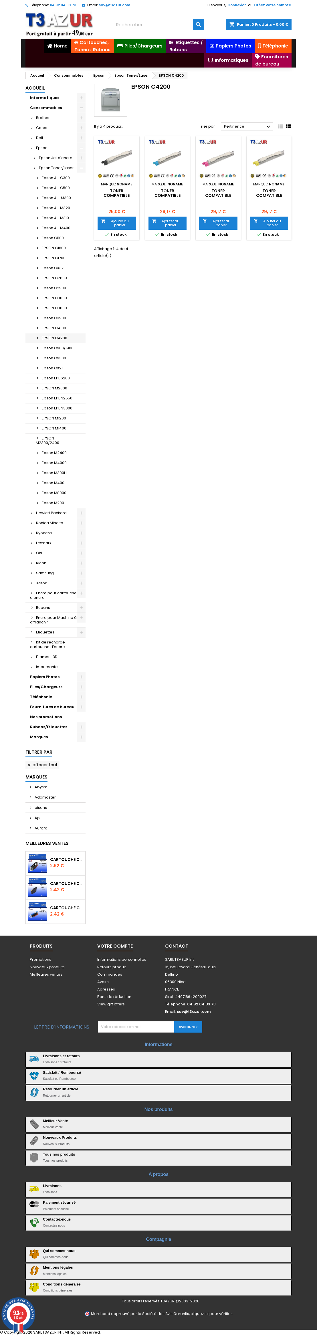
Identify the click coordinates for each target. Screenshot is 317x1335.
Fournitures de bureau (52, 707)
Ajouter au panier (115, 223)
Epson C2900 (54, 288)
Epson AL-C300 (56, 178)
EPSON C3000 (54, 298)
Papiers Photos (45, 677)
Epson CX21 (52, 368)
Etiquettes (45, 632)
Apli (37, 818)
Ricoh (41, 563)
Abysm (40, 787)
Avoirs (103, 982)
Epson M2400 (54, 452)
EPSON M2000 (54, 388)
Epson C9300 (54, 358)
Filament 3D (47, 656)
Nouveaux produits (47, 967)
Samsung (45, 573)
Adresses (106, 989)
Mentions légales (58, 1267)
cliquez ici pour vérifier (211, 1313)
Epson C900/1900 (58, 348)
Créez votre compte (272, 5)
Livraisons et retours (61, 1056)
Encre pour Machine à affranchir (53, 620)
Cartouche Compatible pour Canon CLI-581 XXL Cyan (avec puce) (66, 908)
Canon (42, 127)
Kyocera (44, 533)
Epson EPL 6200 (56, 378)
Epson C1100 (53, 238)
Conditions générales (62, 1284)
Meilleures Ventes (47, 843)
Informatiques (44, 97)
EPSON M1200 (54, 418)
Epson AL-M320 (56, 208)
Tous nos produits (59, 1154)
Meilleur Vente (55, 1121)
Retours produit (111, 967)
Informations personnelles (121, 959)
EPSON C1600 (54, 248)
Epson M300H (54, 473)
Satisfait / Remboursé (62, 1072)
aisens (40, 807)
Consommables (46, 107)
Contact (176, 946)
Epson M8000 (54, 493)
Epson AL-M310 (55, 218)
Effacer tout (42, 765)
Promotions (40, 959)
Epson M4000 (54, 463)
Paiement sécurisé (59, 1202)
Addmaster (45, 797)
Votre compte (115, 946)
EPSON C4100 (54, 328)
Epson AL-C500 (56, 188)
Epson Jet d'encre (55, 158)
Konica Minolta (49, 523)
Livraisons (52, 1186)
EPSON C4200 (54, 338)
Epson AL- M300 (56, 198)
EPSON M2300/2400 (47, 440)
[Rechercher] (158, 24)
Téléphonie (41, 697)
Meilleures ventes (46, 974)
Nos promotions (46, 717)
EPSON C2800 (54, 278)
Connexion (237, 5)
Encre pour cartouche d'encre (53, 595)
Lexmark (43, 543)
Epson (41, 147)
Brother (43, 117)
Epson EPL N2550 (57, 398)
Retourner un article (60, 1089)
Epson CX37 (53, 268)
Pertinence (248, 126)
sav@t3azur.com (114, 5)
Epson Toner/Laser (56, 168)
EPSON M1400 (54, 428)
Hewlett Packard (51, 513)
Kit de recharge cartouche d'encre (47, 644)
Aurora (40, 828)
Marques (39, 737)
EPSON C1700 (54, 258)
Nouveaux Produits (60, 1137)
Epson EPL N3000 (57, 408)
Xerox (41, 583)
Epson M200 (53, 503)
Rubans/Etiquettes (48, 727)
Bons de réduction (114, 996)
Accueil (35, 88)
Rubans (43, 607)
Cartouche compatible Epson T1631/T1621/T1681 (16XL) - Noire (66, 883)
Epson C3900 (54, 318)
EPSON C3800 (54, 308)
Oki (39, 553)
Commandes (109, 974)
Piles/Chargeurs (46, 687)
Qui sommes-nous (59, 1251)
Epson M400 (53, 483)
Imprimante (47, 667)
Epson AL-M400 (56, 228)
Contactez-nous (57, 1219)
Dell (39, 137)
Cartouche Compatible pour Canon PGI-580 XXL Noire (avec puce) (66, 859)
